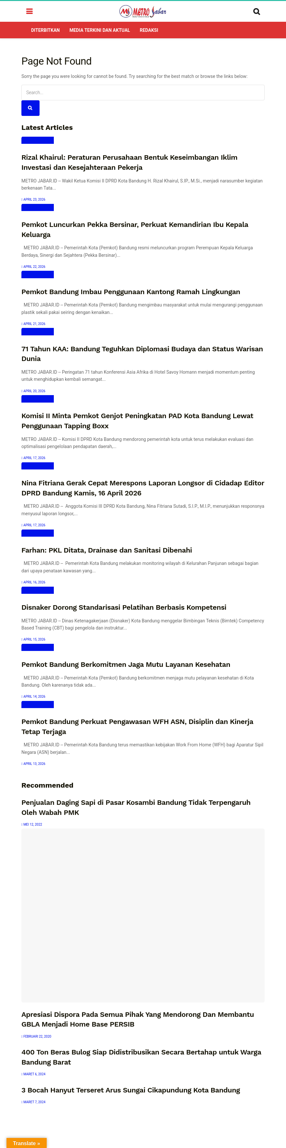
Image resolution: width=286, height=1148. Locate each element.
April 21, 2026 (33, 324)
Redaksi (149, 30)
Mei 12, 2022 (31, 824)
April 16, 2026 (33, 582)
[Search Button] (30, 108)
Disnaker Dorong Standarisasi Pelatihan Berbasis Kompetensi (123, 607)
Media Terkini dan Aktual (99, 30)
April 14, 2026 (33, 696)
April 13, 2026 (33, 764)
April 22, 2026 (33, 266)
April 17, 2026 (33, 458)
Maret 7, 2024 (33, 1102)
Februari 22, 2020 (36, 1036)
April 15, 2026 (33, 639)
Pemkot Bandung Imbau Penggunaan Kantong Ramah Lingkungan (130, 292)
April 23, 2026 (33, 199)
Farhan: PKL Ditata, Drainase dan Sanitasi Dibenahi (106, 550)
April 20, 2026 (33, 391)
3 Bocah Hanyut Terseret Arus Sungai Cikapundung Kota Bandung (130, 1090)
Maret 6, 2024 (33, 1074)
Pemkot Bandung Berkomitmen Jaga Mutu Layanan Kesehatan (125, 664)
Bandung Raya (37, 140)
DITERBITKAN (45, 30)
